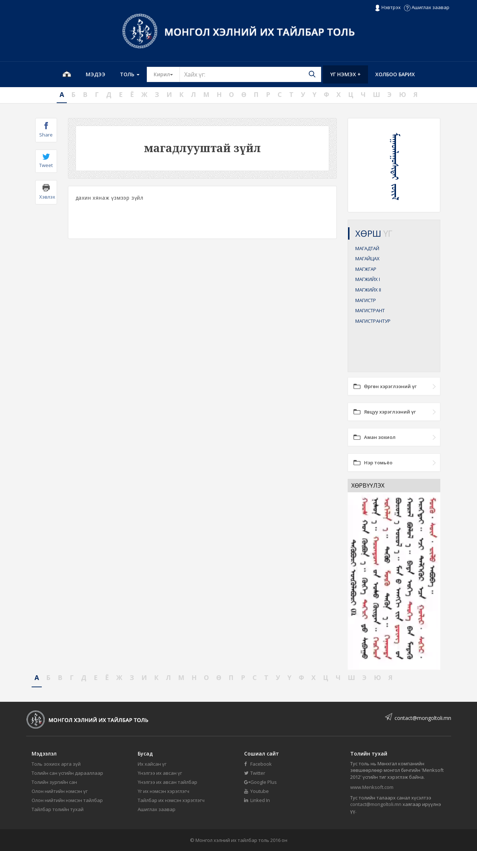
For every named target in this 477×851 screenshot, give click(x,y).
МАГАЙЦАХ (367, 258)
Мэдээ (95, 74)
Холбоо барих (395, 74)
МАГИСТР (365, 300)
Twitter (254, 773)
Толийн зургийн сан (54, 782)
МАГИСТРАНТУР (373, 321)
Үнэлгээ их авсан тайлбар (167, 782)
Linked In (257, 800)
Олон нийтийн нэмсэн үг (60, 791)
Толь (130, 74)
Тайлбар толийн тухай (58, 809)
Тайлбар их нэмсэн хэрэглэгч (171, 800)
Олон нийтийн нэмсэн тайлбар (67, 800)
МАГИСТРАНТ (370, 310)
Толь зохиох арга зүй (56, 764)
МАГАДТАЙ (367, 248)
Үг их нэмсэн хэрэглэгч (163, 791)
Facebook (258, 764)
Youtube (256, 791)
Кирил (167, 74)
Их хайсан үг (152, 764)
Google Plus (260, 782)
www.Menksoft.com (371, 787)
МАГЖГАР (365, 269)
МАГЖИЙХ (367, 279)
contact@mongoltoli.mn (423, 717)
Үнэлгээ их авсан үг (160, 773)
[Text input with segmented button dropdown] (250, 74)
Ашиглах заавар (426, 7)
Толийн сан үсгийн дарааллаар (67, 773)
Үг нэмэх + (345, 74)
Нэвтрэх (387, 7)
